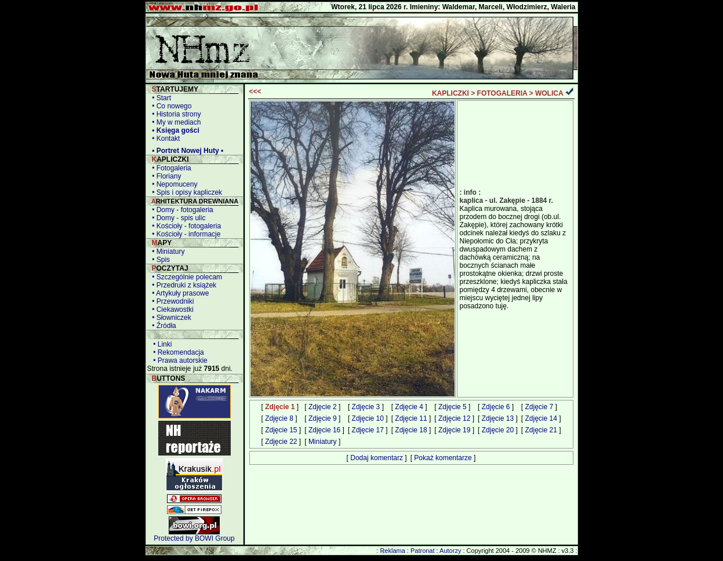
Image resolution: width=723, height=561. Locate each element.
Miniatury (322, 442)
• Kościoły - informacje (184, 234)
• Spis (159, 260)
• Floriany (164, 176)
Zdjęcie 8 (279, 418)
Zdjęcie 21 (541, 430)
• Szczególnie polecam (185, 277)
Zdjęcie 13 (498, 418)
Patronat (422, 550)
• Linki (161, 344)
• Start (160, 98)
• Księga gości (173, 130)
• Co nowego (170, 106)
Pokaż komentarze (442, 458)
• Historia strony (174, 114)
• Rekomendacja (177, 352)
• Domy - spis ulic (177, 218)
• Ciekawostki (171, 309)
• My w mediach (174, 122)
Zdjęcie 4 (409, 407)
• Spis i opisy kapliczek (185, 192)
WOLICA (549, 93)
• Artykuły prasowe (178, 293)
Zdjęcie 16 (324, 430)
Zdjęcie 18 (411, 430)
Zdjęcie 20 (498, 430)
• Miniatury (166, 251)
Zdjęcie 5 (452, 407)
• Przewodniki (171, 301)
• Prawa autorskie (179, 360)
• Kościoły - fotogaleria (184, 226)
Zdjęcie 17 (368, 430)
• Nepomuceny (173, 184)
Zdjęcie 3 (366, 407)
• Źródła (162, 326)
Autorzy (450, 550)
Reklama (392, 550)
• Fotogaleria (169, 168)
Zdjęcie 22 (281, 442)
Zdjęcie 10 (368, 418)
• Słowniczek (169, 318)
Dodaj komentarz (376, 458)
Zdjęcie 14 (541, 418)
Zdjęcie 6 (496, 407)
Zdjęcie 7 (539, 407)
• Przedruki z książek (182, 285)
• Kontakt (164, 138)
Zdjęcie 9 (322, 418)
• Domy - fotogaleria (180, 210)
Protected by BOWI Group (194, 538)
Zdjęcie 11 (411, 418)
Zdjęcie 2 (322, 407)
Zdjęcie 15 (281, 430)
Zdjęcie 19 (454, 430)
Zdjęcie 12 (454, 418)
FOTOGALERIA (502, 93)
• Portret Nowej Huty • (186, 151)
